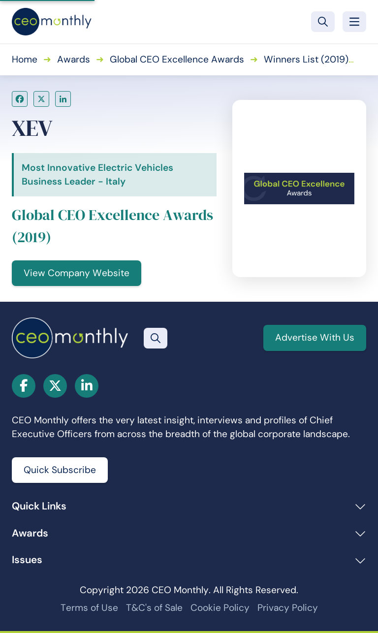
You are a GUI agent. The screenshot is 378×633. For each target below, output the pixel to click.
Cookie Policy (220, 607)
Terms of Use (89, 607)
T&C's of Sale (154, 607)
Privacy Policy (287, 607)
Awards (73, 59)
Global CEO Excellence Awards (177, 59)
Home (24, 59)
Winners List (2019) (306, 59)
